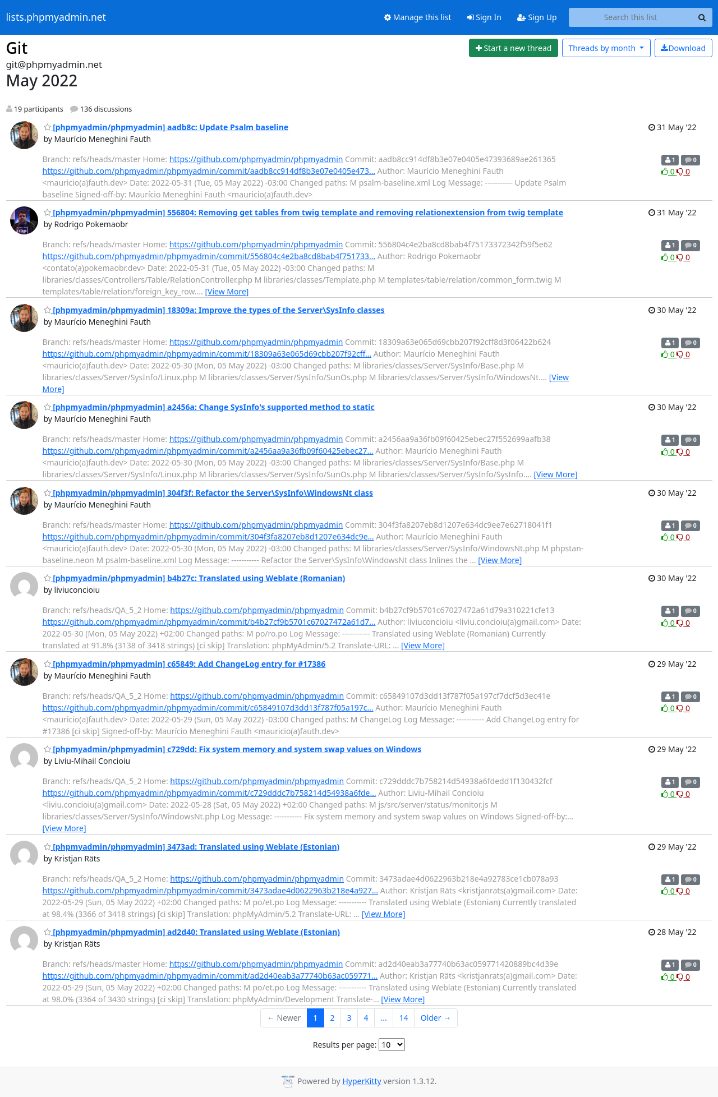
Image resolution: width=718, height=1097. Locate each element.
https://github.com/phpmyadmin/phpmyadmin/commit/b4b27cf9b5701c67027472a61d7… (209, 621)
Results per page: (345, 1044)
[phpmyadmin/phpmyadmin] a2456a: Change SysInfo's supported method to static (209, 407)
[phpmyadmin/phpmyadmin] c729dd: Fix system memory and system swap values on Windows (233, 749)
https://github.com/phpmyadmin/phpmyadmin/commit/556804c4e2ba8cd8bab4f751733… (209, 256)
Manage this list (418, 17)
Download (683, 48)
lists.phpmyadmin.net (56, 17)
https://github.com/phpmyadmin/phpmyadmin (256, 159)
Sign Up (537, 17)
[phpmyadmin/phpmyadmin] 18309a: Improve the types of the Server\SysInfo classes (214, 310)
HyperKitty (361, 1081)
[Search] (702, 17)
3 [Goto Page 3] (349, 1017)
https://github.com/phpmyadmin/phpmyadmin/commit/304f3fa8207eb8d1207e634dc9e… (208, 536)
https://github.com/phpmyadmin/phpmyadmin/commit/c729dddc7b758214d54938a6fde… (209, 792)
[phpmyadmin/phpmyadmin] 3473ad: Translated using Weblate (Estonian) (192, 846)
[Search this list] (631, 17)
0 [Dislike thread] (683, 171)
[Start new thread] (513, 48)
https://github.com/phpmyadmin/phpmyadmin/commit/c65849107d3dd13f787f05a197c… (208, 707)
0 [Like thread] (668, 171)
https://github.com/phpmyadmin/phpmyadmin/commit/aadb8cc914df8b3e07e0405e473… (209, 170)
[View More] (226, 291)
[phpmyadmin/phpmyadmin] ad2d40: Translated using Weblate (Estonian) (192, 932)
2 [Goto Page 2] (332, 1017)
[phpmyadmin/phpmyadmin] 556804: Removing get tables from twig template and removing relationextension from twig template (304, 212)
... (383, 1017)
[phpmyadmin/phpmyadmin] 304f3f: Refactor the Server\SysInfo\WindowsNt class (209, 492)
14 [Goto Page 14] (403, 1017)
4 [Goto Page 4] (365, 1017)
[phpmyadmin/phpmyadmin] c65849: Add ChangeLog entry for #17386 (185, 663)
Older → (436, 1017)
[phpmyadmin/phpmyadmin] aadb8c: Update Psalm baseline (166, 127)
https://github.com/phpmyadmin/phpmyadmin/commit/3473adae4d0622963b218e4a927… (211, 890)
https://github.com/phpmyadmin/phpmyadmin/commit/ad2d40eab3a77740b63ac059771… (210, 975)
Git (17, 47)
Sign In (484, 17)
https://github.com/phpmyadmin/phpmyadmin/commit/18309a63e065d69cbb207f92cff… (207, 353)
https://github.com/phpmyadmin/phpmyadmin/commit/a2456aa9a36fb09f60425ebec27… (208, 450)
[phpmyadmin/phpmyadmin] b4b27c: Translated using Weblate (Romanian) (195, 578)
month (602, 48)
